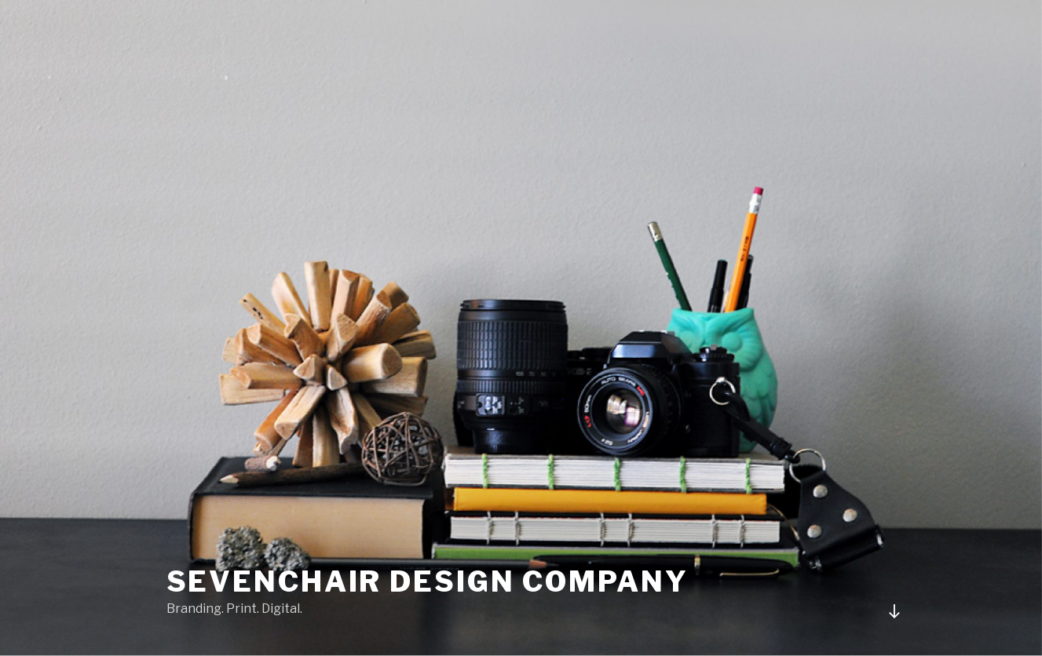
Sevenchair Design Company (427, 581)
